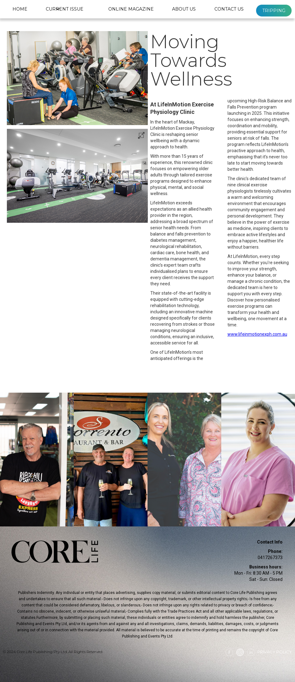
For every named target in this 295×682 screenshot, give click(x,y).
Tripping (273, 10)
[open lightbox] (77, 176)
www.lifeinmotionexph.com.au (257, 334)
